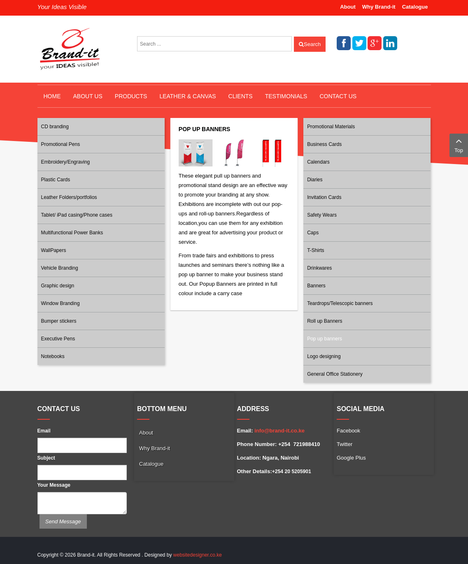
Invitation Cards (324, 197)
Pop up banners (324, 339)
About (348, 7)
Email (44, 431)
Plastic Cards (55, 180)
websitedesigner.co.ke (197, 555)
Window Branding (60, 303)
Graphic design (58, 286)
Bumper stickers (59, 321)
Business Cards (324, 144)
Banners (316, 286)
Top (458, 144)
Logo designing (323, 356)
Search (310, 44)
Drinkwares (319, 268)
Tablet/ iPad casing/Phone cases (76, 215)
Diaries (314, 180)
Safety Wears (322, 215)
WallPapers (53, 250)
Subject (46, 458)
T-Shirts (315, 250)
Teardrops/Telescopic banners (340, 303)
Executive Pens (58, 339)
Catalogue (415, 7)
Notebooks (53, 356)
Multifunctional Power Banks (72, 233)
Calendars (318, 162)
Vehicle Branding (59, 268)
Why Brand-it (379, 7)
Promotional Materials (331, 126)
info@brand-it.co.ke (279, 431)
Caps (313, 233)
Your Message (53, 485)
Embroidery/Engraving (65, 162)
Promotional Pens (60, 144)
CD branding (55, 126)
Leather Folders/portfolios (69, 197)
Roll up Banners (324, 321)
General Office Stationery (335, 374)
